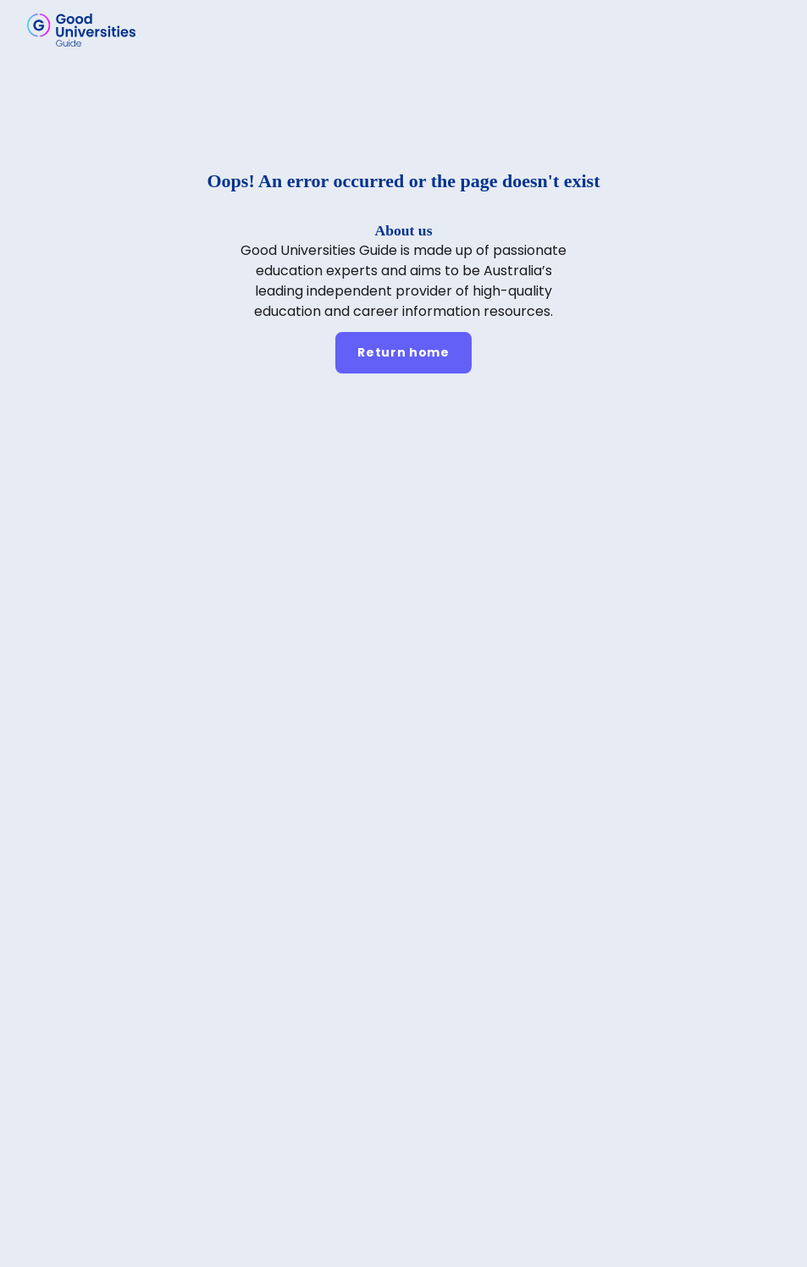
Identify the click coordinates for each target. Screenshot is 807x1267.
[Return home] (403, 352)
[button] (770, 29)
